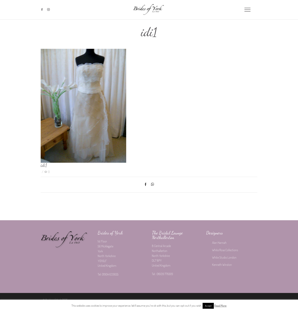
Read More (220, 305)
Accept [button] (208, 305)
